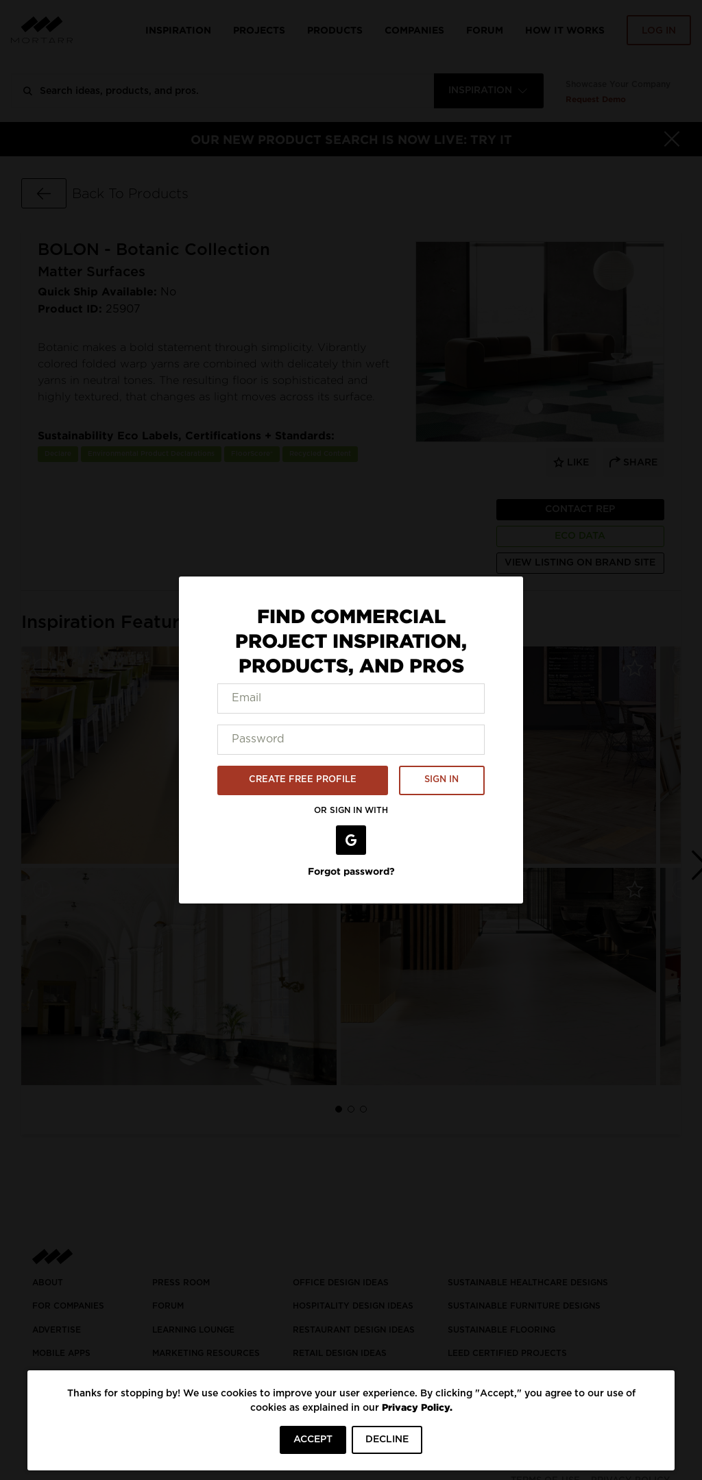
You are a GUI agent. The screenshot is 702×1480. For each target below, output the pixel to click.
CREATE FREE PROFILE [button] (302, 779)
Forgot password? (351, 871)
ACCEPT (312, 1439)
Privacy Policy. (417, 1407)
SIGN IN (441, 779)
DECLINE (387, 1439)
